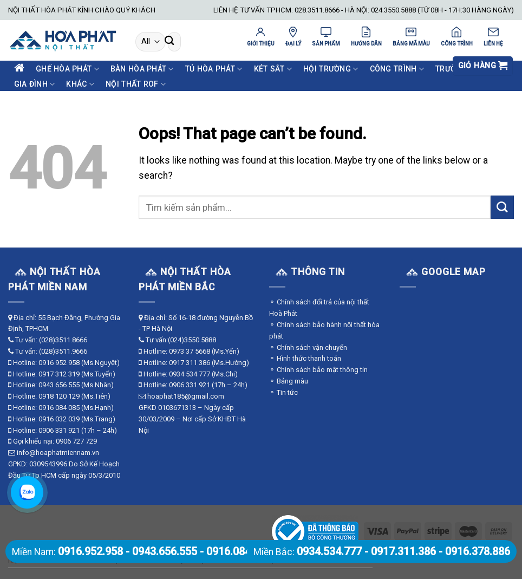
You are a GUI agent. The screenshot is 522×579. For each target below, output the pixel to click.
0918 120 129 (59, 396)
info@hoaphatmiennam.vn (58, 452)
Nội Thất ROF (136, 84)
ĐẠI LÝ (293, 36)
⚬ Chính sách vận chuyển (308, 347)
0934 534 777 (189, 374)
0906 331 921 (59, 430)
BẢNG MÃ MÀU (411, 36)
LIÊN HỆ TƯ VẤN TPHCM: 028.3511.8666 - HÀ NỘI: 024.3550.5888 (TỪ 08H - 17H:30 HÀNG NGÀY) (363, 10)
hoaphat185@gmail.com (185, 396)
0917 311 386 (189, 363)
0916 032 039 (59, 419)
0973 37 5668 (189, 351)
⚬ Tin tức (283, 392)
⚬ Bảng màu (288, 381)
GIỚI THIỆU (261, 36)
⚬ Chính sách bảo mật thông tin (318, 370)
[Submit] (169, 42)
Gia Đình (34, 84)
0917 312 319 (59, 374)
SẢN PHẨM (326, 36)
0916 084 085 (59, 408)
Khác (80, 84)
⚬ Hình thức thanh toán (305, 358)
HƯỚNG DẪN (366, 36)
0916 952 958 (59, 363)
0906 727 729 (76, 441)
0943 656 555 (59, 385)
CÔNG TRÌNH (457, 36)
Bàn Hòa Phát (142, 69)
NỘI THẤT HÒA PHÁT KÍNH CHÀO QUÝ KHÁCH (81, 10)
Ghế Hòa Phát (67, 69)
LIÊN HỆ (493, 36)
